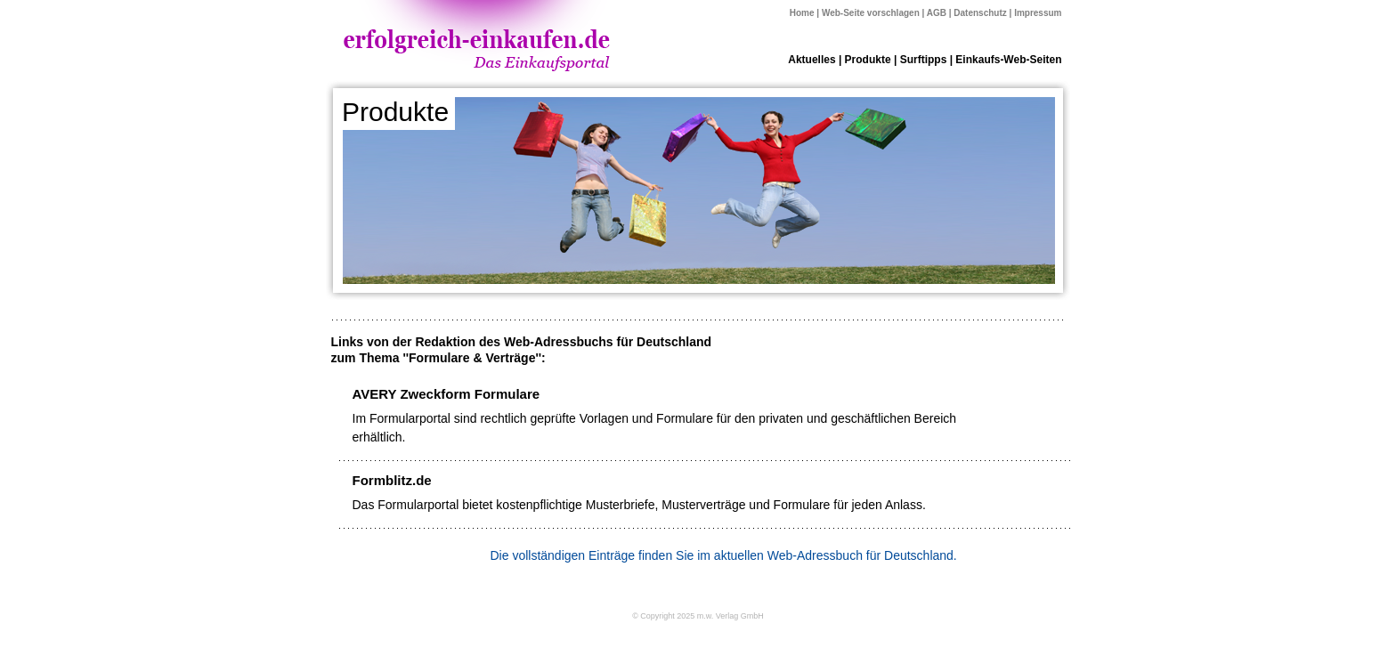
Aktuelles (811, 59)
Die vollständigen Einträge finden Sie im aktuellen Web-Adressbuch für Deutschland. (724, 555)
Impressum (1037, 13)
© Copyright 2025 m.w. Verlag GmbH (698, 615)
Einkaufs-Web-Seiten (1008, 59)
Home (802, 13)
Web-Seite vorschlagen (871, 13)
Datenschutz (980, 13)
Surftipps (923, 59)
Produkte (868, 59)
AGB (936, 13)
